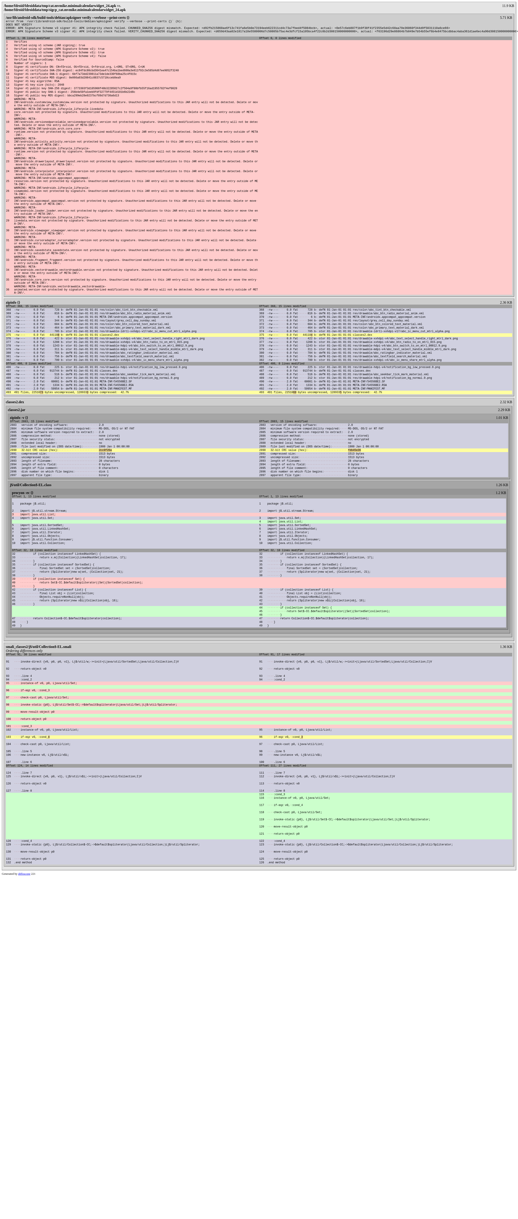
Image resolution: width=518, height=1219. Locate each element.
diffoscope (24, 1021)
